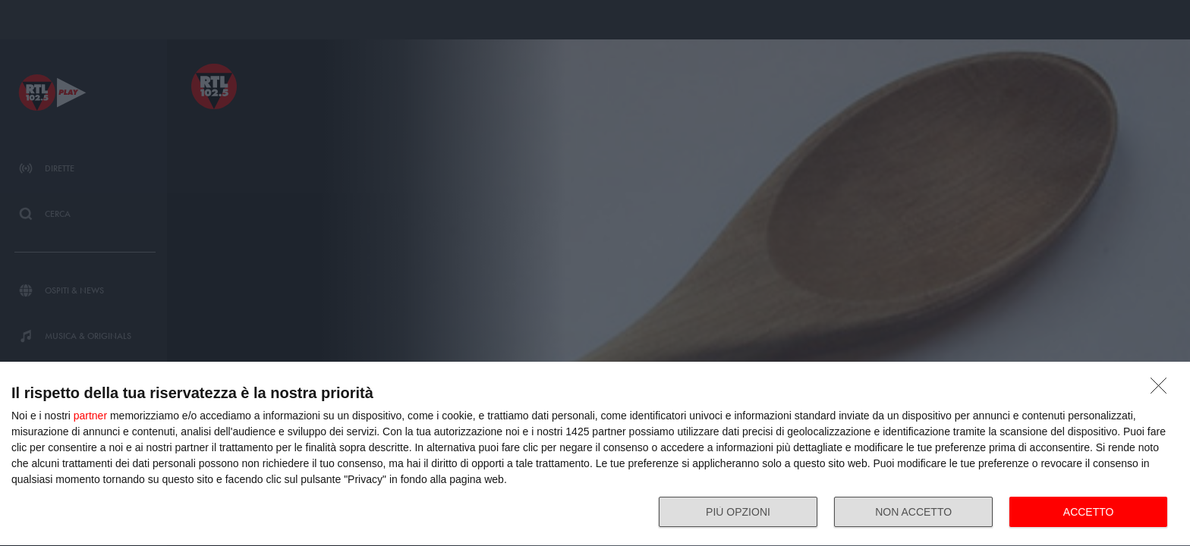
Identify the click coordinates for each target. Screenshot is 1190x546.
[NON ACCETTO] (1163, 390)
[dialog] (595, 454)
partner (90, 415)
